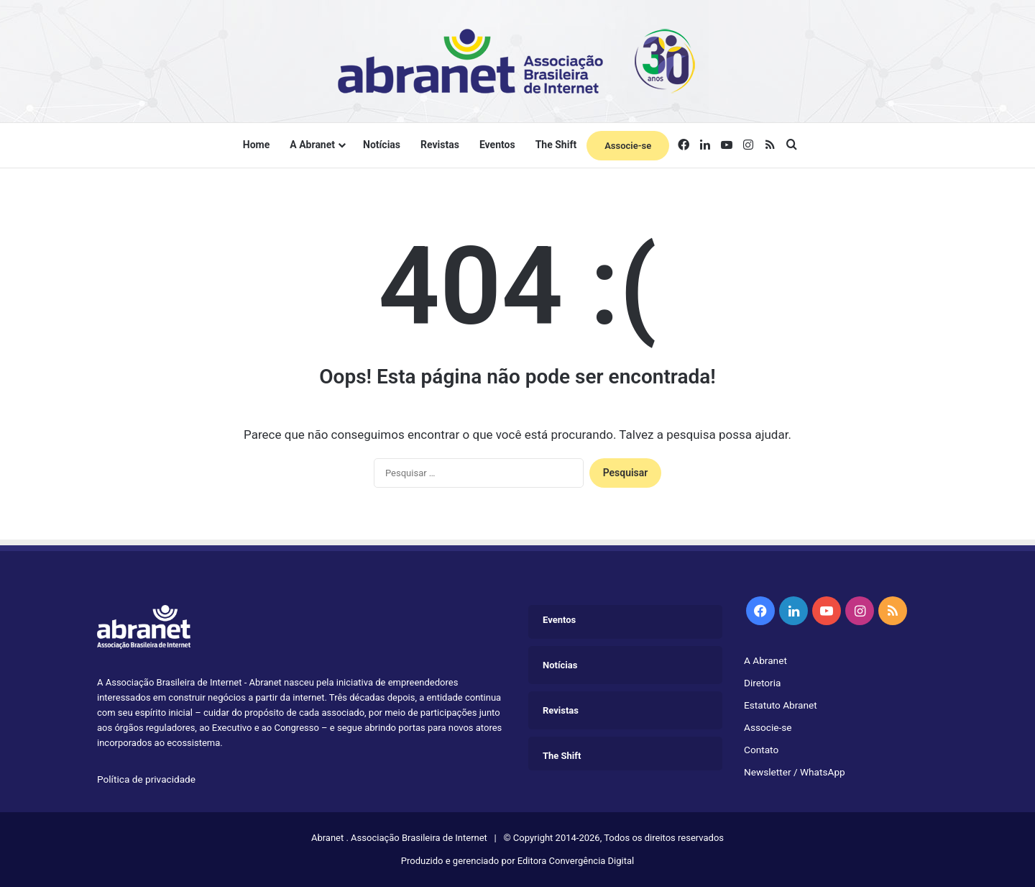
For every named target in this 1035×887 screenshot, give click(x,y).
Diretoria (762, 682)
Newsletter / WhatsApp (794, 772)
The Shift (555, 144)
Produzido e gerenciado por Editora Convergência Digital (517, 860)
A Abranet (312, 144)
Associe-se (627, 145)
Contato (761, 749)
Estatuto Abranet (780, 705)
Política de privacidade (146, 779)
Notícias (381, 144)
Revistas (439, 144)
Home (256, 144)
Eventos (497, 144)
